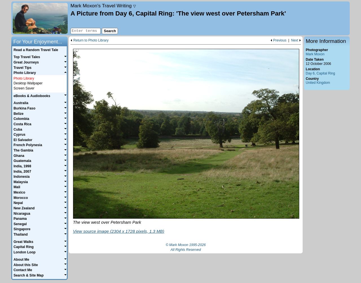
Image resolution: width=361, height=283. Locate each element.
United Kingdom (318, 83)
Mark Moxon (315, 54)
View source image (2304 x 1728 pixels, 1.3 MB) (118, 231)
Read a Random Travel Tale (36, 50)
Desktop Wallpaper (28, 83)
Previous (280, 40)
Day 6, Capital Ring (320, 73)
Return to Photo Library (91, 40)
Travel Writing (103, 5)
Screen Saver (24, 88)
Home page (40, 18)
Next (294, 40)
